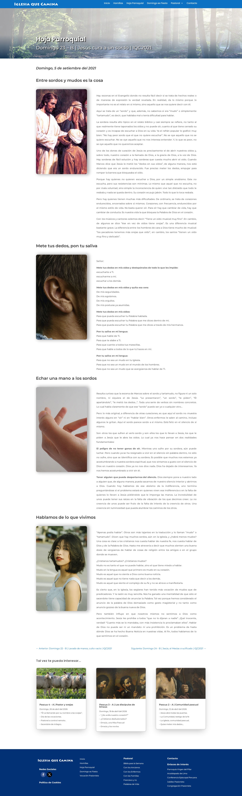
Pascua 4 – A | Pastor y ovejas (56, 704)
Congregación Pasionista (179, 786)
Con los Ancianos (132, 767)
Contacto (192, 3)
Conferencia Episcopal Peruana (182, 777)
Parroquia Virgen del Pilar (179, 769)
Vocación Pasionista (89, 775)
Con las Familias (131, 776)
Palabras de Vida (131, 784)
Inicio (107, 3)
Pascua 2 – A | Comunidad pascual (178, 704)
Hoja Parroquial (135, 3)
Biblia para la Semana (134, 763)
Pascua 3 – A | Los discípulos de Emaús (117, 705)
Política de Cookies (50, 782)
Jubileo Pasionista (175, 782)
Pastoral (175, 3)
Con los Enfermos (132, 772)
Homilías (118, 3)
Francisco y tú (130, 780)
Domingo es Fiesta (157, 3)
